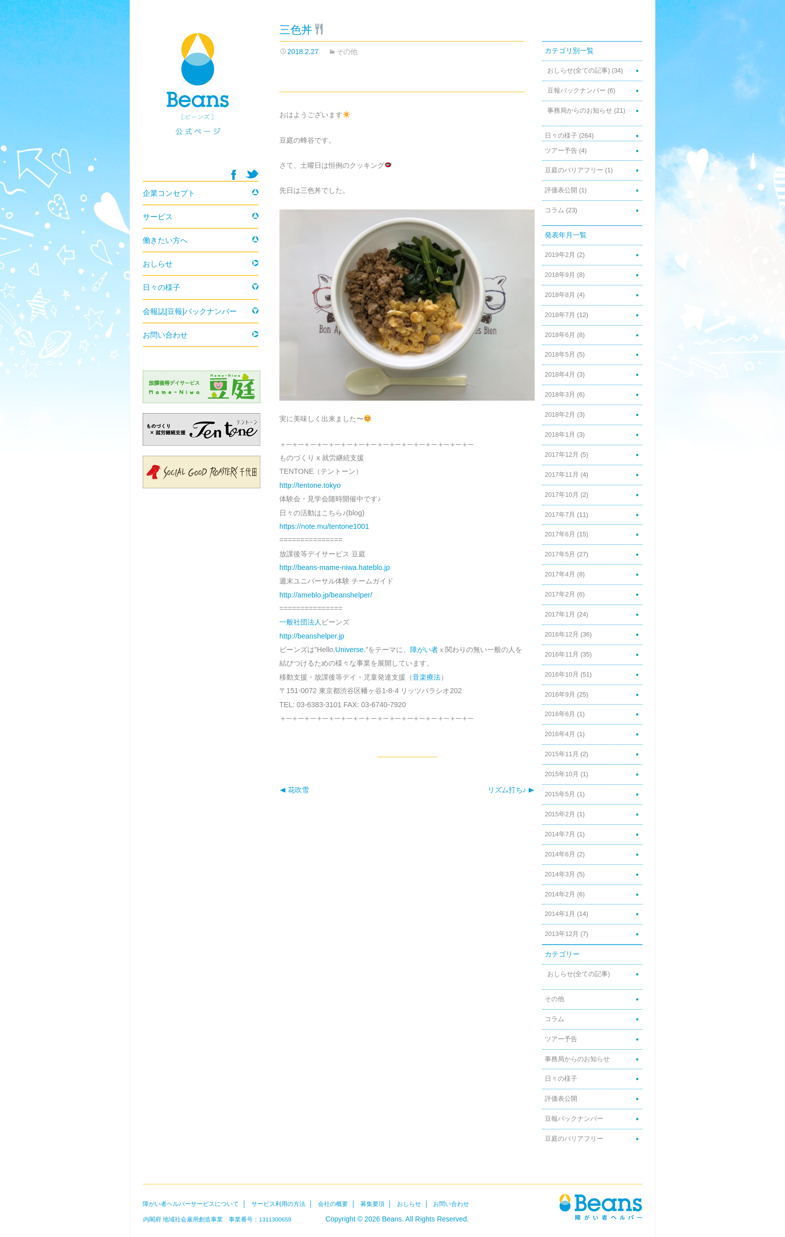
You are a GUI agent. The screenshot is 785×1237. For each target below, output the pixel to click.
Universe (349, 650)
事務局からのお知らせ (579, 110)
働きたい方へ (165, 240)
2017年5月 (560, 554)
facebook (233, 175)
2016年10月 (562, 674)
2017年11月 (562, 474)
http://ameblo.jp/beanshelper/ (325, 595)
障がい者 (424, 650)
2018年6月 (560, 335)
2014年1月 (560, 913)
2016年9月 (560, 694)
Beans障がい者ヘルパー (600, 1206)
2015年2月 (560, 814)
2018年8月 (560, 294)
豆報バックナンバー (576, 90)
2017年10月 (562, 494)
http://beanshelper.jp (311, 636)
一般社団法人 (300, 622)
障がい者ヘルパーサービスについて (191, 1203)
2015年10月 (562, 774)
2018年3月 (560, 394)
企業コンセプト (169, 193)
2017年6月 (560, 534)
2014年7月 (560, 834)
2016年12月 (562, 634)
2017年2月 (560, 594)
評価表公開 (561, 190)
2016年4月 (560, 734)
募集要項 (372, 1203)
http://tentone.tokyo (309, 485)
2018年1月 (560, 434)
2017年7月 (560, 514)
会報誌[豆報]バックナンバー (190, 311)
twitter (251, 174)
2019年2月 (560, 254)
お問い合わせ (165, 335)
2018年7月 (560, 315)
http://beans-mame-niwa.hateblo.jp (334, 567)
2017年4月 (560, 574)
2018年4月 (560, 374)
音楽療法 (427, 677)
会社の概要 (333, 1203)
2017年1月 (560, 614)
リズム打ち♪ (511, 790)
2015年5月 (560, 794)
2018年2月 (560, 414)
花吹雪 (294, 790)
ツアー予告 (561, 150)
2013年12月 (562, 934)
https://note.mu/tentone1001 (324, 526)
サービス (158, 216)
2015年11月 (562, 754)
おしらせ (158, 263)
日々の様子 (561, 135)
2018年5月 (560, 354)
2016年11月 (562, 654)
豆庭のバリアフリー (574, 170)
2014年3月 (560, 874)
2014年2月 (560, 894)
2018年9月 (560, 274)
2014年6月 (560, 854)
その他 (346, 52)
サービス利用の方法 (278, 1203)
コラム (554, 210)
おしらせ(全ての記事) (578, 70)
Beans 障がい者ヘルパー (200, 96)
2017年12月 (562, 454)
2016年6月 (560, 714)
